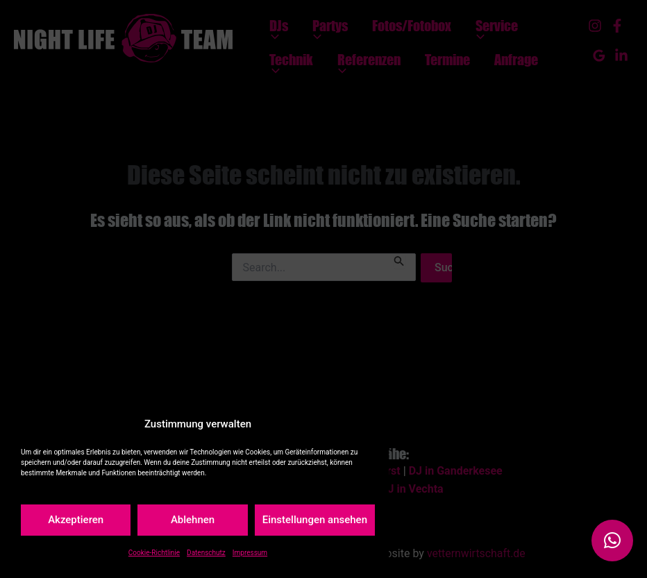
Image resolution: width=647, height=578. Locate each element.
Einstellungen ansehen (314, 519)
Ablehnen (193, 519)
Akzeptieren (75, 519)
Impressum (250, 552)
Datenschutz (206, 552)
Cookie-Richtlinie (154, 552)
